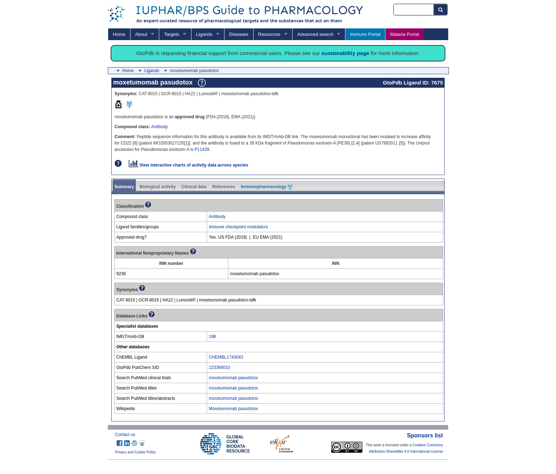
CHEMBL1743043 (226, 357)
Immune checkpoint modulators (238, 226)
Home (119, 34)
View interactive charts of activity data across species (188, 165)
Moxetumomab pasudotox (233, 408)
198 (212, 336)
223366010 (219, 367)
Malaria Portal (404, 34)
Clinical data (194, 186)
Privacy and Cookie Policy (135, 452)
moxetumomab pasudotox (233, 377)
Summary (124, 186)
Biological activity (158, 186)
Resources (269, 34)
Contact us (125, 434)
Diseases (238, 34)
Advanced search (315, 34)
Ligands (204, 34)
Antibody (159, 126)
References (223, 186)
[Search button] (441, 10)
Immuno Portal (365, 34)
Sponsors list (425, 435)
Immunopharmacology (267, 187)
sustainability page (345, 53)
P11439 (201, 149)
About (141, 34)
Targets (171, 34)
